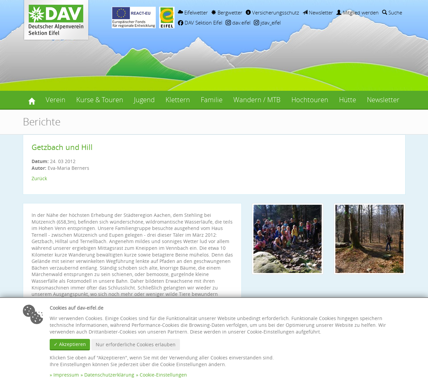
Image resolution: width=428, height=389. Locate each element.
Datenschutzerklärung (109, 375)
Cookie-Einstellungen (163, 375)
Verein (55, 99)
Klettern (177, 99)
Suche (392, 12)
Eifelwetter (193, 12)
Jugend (144, 99)
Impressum (66, 375)
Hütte (347, 99)
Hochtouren (309, 99)
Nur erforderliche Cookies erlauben (136, 344)
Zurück (39, 178)
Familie (212, 99)
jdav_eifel (267, 22)
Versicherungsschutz (272, 12)
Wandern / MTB (257, 99)
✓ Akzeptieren (70, 344)
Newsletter (317, 12)
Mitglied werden (357, 12)
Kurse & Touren (99, 99)
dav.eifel (238, 22)
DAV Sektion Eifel (200, 22)
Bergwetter (226, 12)
